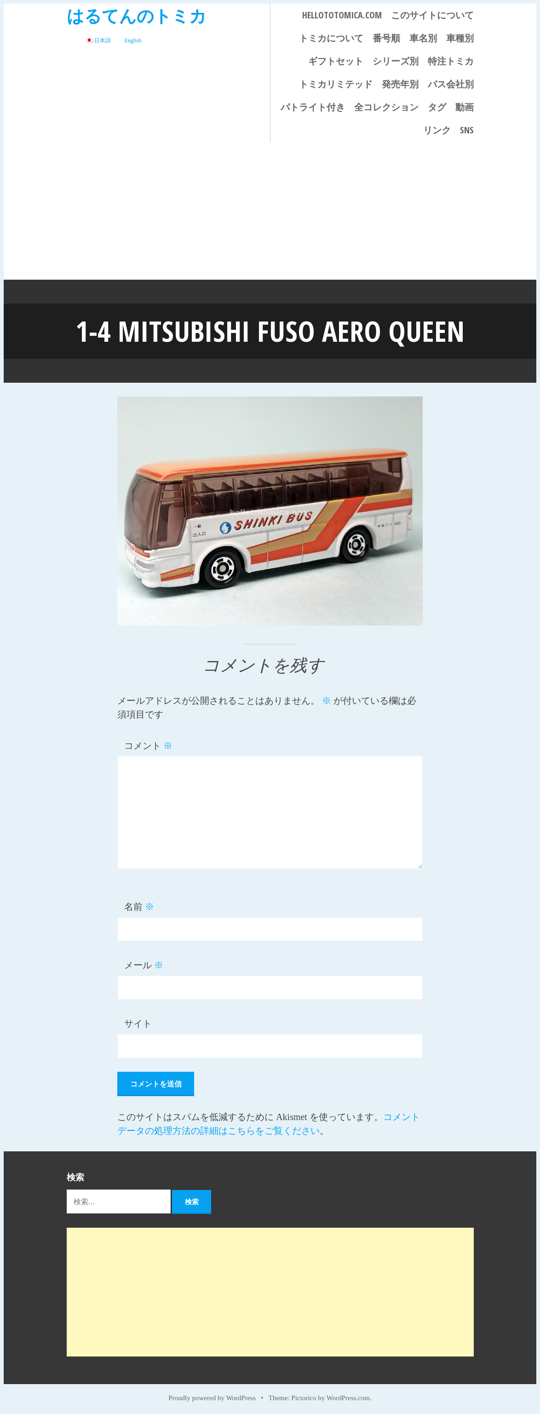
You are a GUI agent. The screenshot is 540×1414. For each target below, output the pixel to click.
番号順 (386, 38)
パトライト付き (313, 107)
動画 (464, 107)
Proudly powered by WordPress (212, 1396)
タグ (437, 107)
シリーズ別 (396, 61)
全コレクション (386, 107)
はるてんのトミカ (137, 15)
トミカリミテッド (336, 84)
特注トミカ (451, 61)
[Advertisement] (270, 210)
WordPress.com (348, 1396)
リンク (437, 130)
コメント (148, 745)
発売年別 (400, 84)
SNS (467, 130)
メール (143, 964)
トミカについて (331, 38)
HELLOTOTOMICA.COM (342, 15)
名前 (139, 906)
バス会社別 (451, 84)
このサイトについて (432, 15)
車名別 (423, 38)
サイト (138, 1022)
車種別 (460, 38)
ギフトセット (335, 61)
